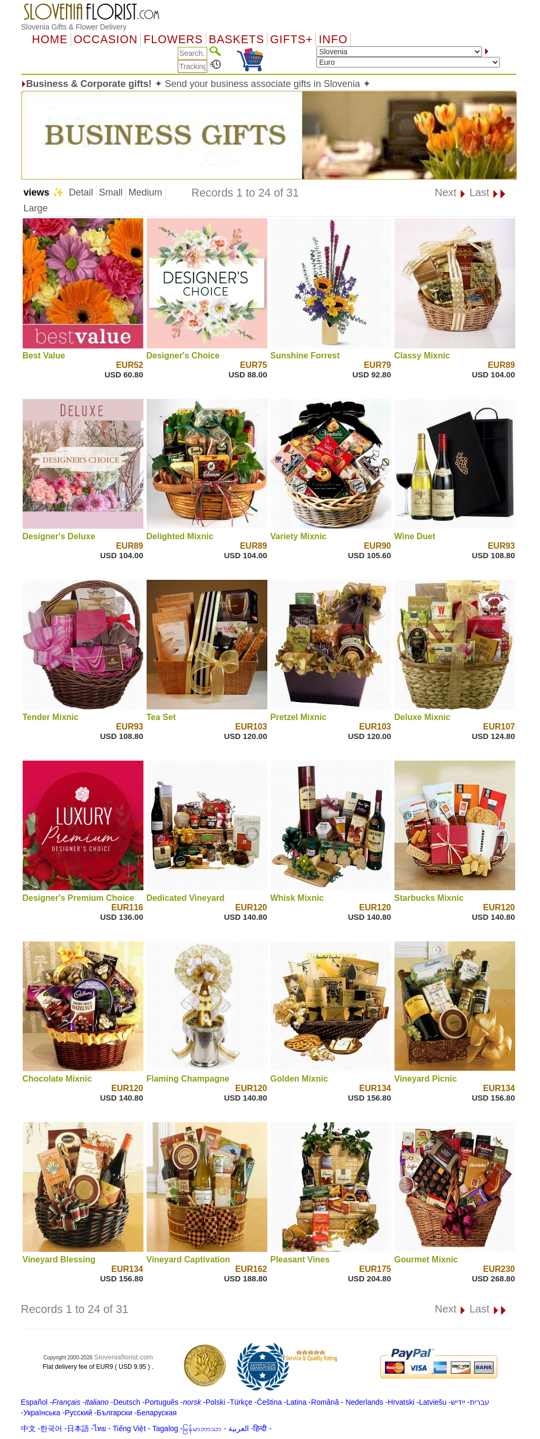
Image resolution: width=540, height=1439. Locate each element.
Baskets (236, 39)
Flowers (172, 39)
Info (333, 39)
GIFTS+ (291, 39)
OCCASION (106, 39)
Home (50, 39)
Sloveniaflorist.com (123, 1357)
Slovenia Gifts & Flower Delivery (74, 27)
